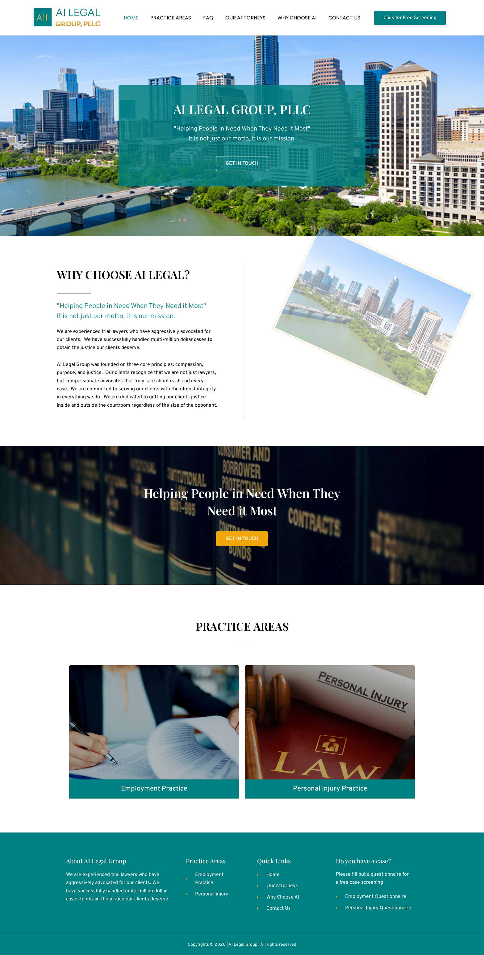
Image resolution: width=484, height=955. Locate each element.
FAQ (208, 17)
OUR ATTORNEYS (245, 17)
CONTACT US (344, 17)
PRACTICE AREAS (170, 17)
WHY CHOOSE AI (296, 17)
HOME (131, 17)
